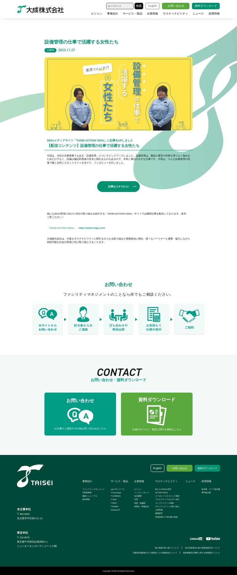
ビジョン (96, 13)
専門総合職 (206, 492)
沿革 (136, 499)
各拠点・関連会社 (141, 506)
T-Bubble (114, 506)
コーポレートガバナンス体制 (167, 496)
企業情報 (152, 13)
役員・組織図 (139, 503)
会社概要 (138, 496)
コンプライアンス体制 (164, 503)
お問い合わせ (176, 5)
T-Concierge (116, 492)
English (152, 5)
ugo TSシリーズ (117, 489)
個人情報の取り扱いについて (167, 548)
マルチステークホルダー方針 (167, 499)
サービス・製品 (132, 13)
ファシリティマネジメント (93, 489)
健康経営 (159, 513)
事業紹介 (112, 13)
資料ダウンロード (206, 5)
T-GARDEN (116, 496)
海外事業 (86, 499)
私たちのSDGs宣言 (163, 489)
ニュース (198, 13)
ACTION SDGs (161, 492)
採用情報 (214, 13)
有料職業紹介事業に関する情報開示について (201, 553)
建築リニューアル (89, 496)
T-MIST (114, 503)
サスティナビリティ (175, 13)
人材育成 (159, 510)
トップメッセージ (141, 492)
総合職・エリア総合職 (211, 489)
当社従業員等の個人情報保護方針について (202, 548)
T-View (114, 499)
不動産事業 (87, 492)
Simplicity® (115, 510)
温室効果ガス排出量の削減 (166, 517)
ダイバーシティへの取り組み (167, 506)
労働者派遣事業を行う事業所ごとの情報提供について (155, 553)
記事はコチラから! (118, 186)
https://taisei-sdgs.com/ (92, 228)
